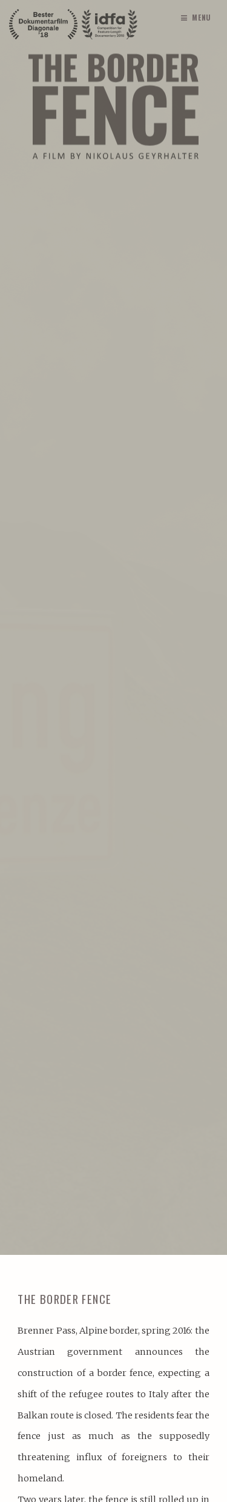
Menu (202, 17)
